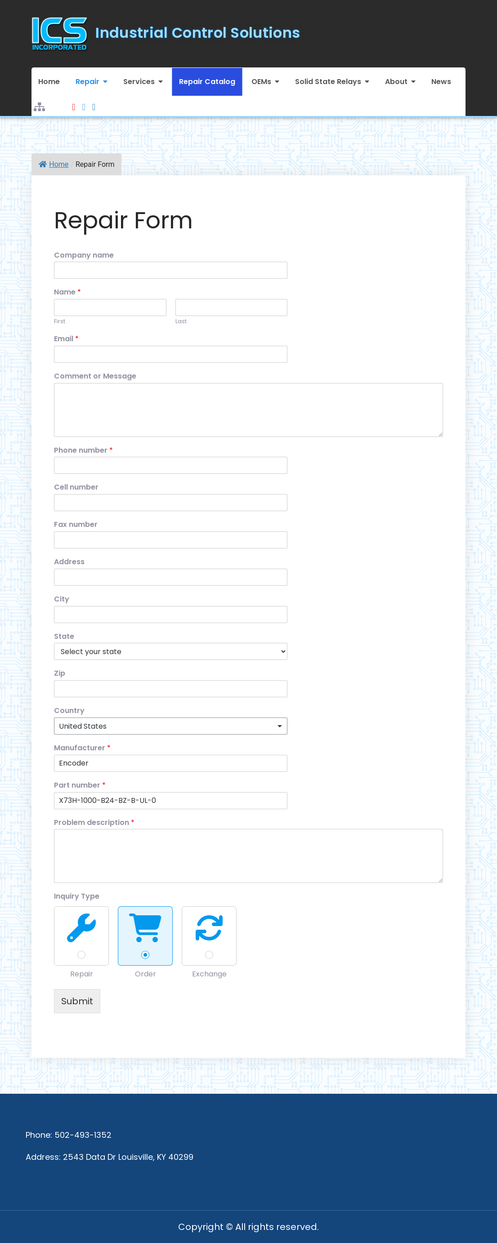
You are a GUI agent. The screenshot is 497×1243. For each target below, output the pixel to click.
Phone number (83, 450)
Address (69, 562)
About (396, 81)
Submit (77, 1001)
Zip (59, 673)
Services (139, 81)
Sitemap (39, 101)
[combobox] (170, 726)
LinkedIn (93, 101)
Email (66, 339)
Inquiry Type (76, 896)
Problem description (94, 823)
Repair (87, 81)
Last (181, 321)
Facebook (83, 101)
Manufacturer (82, 748)
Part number (80, 785)
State (64, 637)
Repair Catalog (207, 81)
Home (49, 81)
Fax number (76, 525)
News (441, 81)
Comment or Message (95, 376)
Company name (84, 255)
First (59, 321)
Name (67, 292)
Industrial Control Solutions (197, 32)
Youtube (73, 101)
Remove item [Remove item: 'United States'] (271, 726)
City (61, 599)
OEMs (261, 81)
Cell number (76, 487)
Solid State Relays (328, 81)
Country (69, 711)
